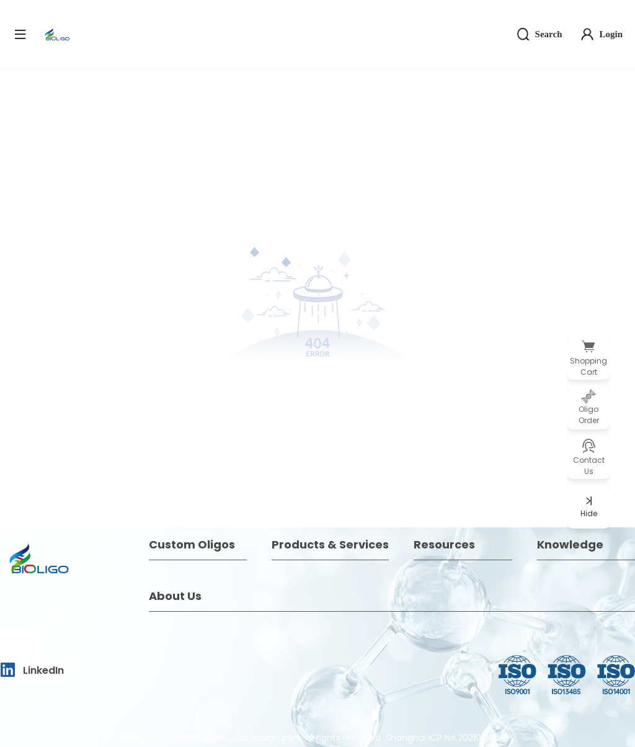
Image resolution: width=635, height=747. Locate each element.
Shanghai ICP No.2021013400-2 (451, 737)
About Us (175, 596)
